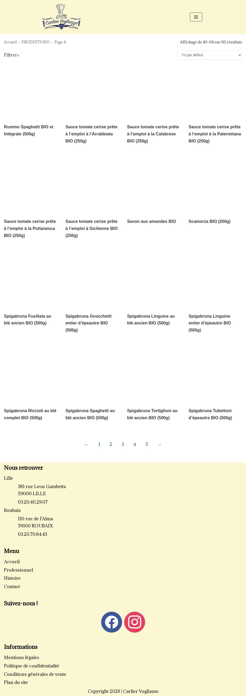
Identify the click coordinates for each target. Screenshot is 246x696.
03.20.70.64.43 (32, 534)
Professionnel (18, 570)
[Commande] (209, 55)
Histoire (12, 578)
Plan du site (16, 682)
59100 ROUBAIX (35, 526)
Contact (12, 586)
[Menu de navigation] (196, 17)
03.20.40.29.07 (33, 502)
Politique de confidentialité (31, 666)
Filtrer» (11, 55)
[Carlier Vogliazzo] (62, 17)
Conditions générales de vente (35, 674)
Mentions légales (21, 657)
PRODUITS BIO (36, 42)
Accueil (10, 42)
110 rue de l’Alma (35, 519)
